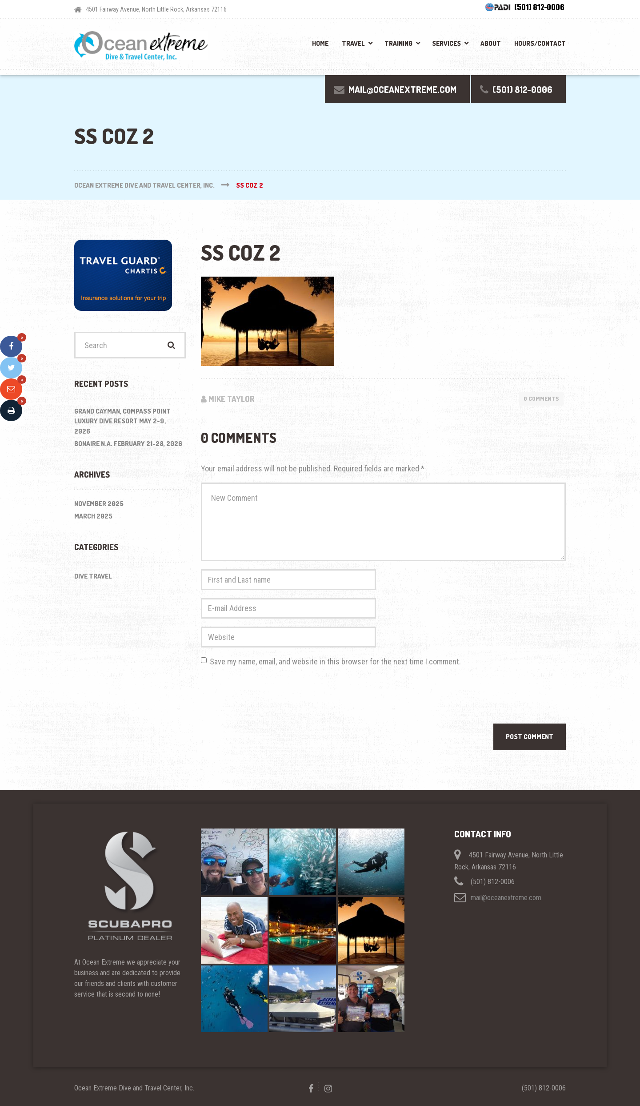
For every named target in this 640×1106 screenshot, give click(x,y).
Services (446, 43)
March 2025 (93, 516)
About (490, 43)
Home (320, 43)
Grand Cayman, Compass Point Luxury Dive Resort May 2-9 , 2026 (122, 421)
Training (398, 43)
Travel (353, 43)
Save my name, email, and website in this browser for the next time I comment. (335, 661)
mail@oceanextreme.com (506, 897)
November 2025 (99, 503)
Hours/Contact (540, 43)
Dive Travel (93, 576)
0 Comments (541, 398)
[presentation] (268, 697)
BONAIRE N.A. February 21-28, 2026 (128, 443)
